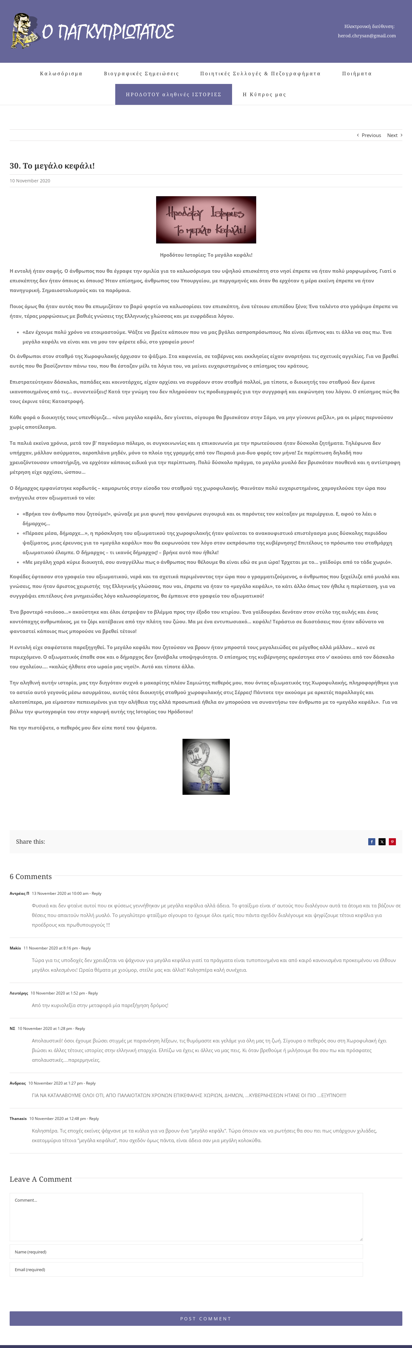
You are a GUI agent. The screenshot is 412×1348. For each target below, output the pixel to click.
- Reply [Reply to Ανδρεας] (89, 1083)
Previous (371, 135)
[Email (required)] (186, 1269)
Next (392, 135)
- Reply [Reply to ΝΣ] (78, 1028)
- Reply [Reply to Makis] (84, 948)
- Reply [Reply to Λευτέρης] (91, 993)
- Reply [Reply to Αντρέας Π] (95, 893)
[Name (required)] (186, 1251)
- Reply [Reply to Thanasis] (92, 1118)
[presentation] (54, 1291)
